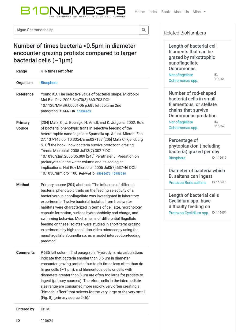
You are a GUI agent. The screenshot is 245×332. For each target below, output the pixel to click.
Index (153, 12)
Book (165, 12)
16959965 (84, 111)
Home (140, 12)
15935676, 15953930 (111, 173)
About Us (181, 12)
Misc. (198, 12)
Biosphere (49, 82)
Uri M (45, 309)
